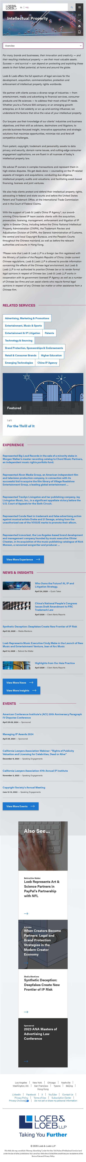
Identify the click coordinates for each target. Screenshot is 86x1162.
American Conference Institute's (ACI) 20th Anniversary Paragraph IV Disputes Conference (42, 715)
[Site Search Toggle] (72, 7)
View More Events (20, 806)
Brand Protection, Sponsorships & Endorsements (34, 348)
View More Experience (23, 559)
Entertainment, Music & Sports (23, 325)
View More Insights (21, 690)
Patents (49, 333)
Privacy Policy (21, 1097)
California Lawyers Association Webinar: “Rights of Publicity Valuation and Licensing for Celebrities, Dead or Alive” (38, 752)
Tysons (57, 1085)
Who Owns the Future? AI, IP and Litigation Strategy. (54, 584)
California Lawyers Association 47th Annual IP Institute (35, 770)
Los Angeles (21, 1082)
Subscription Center (61, 1097)
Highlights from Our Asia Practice (55, 663)
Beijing (69, 1085)
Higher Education (51, 355)
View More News (19, 682)
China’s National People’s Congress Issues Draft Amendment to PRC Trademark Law (56, 606)
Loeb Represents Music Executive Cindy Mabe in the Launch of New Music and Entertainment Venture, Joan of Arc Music (43, 644)
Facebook (31, 1094)
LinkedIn (16, 1094)
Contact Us (67, 1094)
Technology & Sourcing (18, 340)
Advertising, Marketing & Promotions (27, 318)
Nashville (65, 1082)
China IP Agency (47, 362)
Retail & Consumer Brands (20, 355)
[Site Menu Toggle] (79, 7)
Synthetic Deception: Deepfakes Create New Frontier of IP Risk (40, 626)
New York (37, 1082)
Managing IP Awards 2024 (18, 734)
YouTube (52, 1094)
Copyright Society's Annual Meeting (24, 787)
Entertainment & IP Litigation (22, 333)
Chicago (52, 1082)
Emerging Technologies (19, 362)
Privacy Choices (19, 1100)
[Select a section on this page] (43, 45)
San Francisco (41, 1085)
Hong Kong (43, 1089)
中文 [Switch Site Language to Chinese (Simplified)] (27, 7)
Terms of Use (40, 1097)
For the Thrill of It (21, 426)
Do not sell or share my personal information (55, 1100)
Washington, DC (21, 1085)
